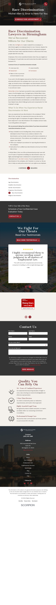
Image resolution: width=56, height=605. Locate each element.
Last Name (32, 331)
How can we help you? (14, 348)
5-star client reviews (23, 159)
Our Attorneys (28, 460)
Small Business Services (28, 465)
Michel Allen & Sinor (13, 91)
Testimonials (28, 468)
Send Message (28, 369)
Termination (33, 71)
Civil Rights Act (19, 45)
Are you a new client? (14, 342)
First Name (11, 331)
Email (30, 336)
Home (28, 457)
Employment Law (28, 463)
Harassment (13, 71)
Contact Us (28, 473)
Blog (28, 471)
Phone (10, 336)
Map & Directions (28, 450)
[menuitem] (28, 182)
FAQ (28, 476)
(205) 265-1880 (28, 436)
